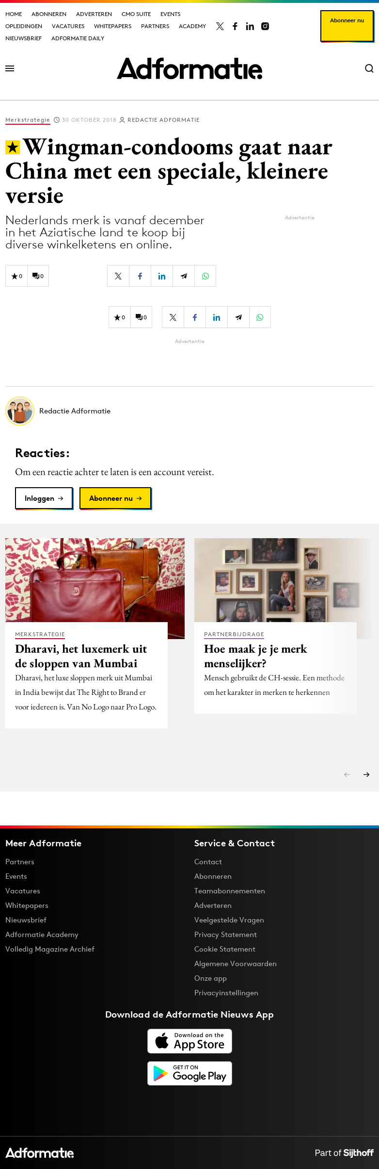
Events (170, 13)
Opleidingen (23, 26)
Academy (192, 26)
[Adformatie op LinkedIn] (250, 26)
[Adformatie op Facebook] (235, 26)
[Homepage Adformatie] (189, 68)
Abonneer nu (347, 20)
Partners (155, 26)
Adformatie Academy (42, 934)
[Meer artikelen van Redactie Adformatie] (189, 411)
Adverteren (94, 13)
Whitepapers (112, 26)
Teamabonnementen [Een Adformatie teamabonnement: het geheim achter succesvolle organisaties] (229, 890)
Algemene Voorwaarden (235, 963)
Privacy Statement (225, 934)
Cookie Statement (224, 949)
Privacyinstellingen (226, 992)
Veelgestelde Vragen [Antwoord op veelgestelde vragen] (229, 919)
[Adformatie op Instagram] (265, 26)
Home (13, 13)
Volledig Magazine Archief (50, 949)
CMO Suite (136, 13)
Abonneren (49, 13)
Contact (208, 861)
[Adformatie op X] (220, 26)
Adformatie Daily (77, 38)
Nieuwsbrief (23, 38)
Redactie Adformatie (163, 119)
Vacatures (68, 26)
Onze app (210, 978)
